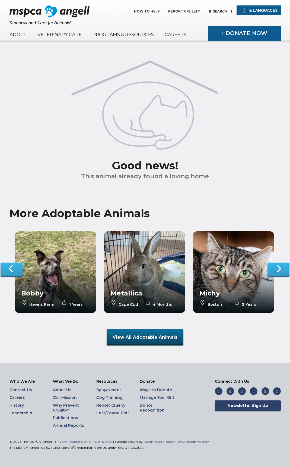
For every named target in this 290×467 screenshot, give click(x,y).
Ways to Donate (156, 389)
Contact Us (20, 389)
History (16, 405)
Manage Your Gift (157, 397)
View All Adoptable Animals (145, 337)
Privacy (61, 442)
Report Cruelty (184, 11)
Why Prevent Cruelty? (66, 408)
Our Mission (65, 397)
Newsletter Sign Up (248, 405)
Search (220, 11)
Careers (175, 34)
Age (72, 300)
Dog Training (109, 397)
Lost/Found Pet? (113, 412)
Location (36, 300)
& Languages (259, 10)
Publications (65, 417)
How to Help (147, 11)
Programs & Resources (123, 34)
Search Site (78, 442)
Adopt (18, 34)
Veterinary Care (59, 34)
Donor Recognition (152, 408)
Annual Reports (68, 425)
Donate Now (246, 33)
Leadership (20, 412)
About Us (62, 389)
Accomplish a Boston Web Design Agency (176, 442)
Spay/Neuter (108, 389)
